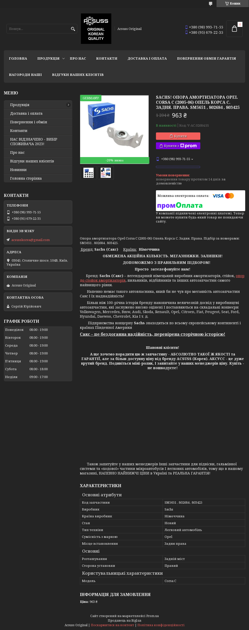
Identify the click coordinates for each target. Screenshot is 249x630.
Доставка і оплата (147, 58)
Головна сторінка (26, 178)
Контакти (106, 58)
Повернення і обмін (28, 122)
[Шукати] (72, 29)
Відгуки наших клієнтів (78, 74)
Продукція (48, 58)
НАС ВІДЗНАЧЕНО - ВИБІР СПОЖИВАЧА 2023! (33, 141)
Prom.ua (152, 616)
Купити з (180, 145)
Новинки (18, 169)
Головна (18, 58)
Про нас (78, 58)
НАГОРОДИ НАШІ (25, 74)
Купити (180, 136)
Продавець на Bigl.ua (124, 620)
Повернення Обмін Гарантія (206, 58)
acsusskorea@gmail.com (30, 240)
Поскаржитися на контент (112, 625)
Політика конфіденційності (161, 625)
